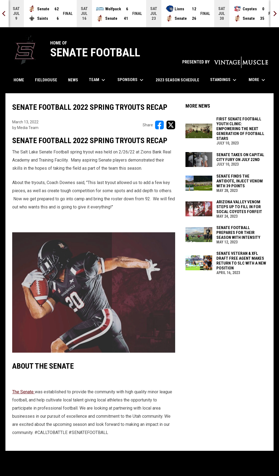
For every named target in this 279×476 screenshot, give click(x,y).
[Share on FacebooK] (159, 125)
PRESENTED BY (225, 62)
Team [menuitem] (98, 80)
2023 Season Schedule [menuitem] (177, 80)
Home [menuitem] (19, 80)
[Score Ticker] (139, 13)
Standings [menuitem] (224, 80)
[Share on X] (170, 125)
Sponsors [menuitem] (131, 80)
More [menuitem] (258, 80)
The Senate (23, 391)
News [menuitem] (73, 80)
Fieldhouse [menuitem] (46, 80)
